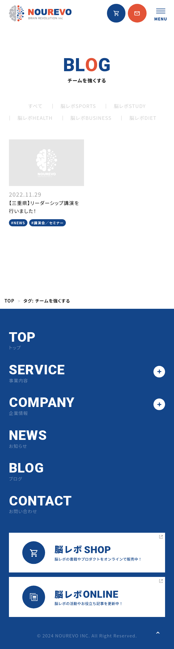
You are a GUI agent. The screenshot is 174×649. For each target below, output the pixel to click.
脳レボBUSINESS (90, 117)
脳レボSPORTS (78, 105)
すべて (35, 105)
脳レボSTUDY (130, 105)
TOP (9, 301)
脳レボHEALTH (35, 117)
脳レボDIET (142, 117)
